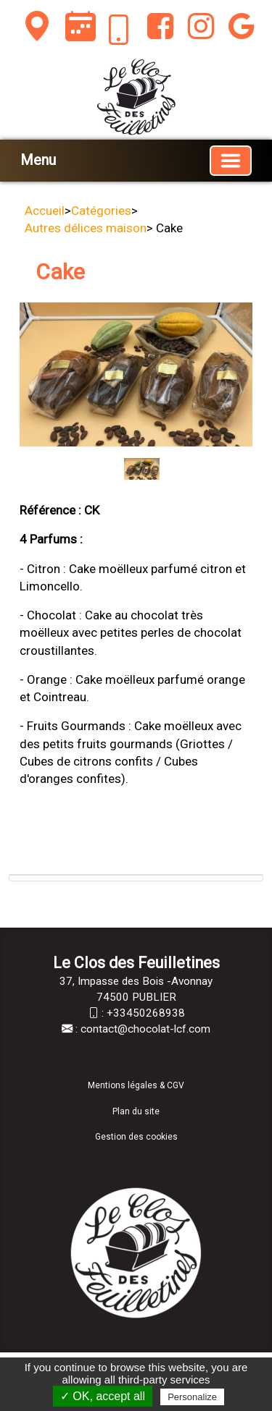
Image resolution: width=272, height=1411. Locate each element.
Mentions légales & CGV (136, 1085)
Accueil (45, 210)
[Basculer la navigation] (231, 160)
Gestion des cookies (136, 1137)
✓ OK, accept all (102, 1396)
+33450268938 (146, 1013)
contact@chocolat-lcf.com (145, 1028)
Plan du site (136, 1111)
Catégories (101, 210)
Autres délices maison (86, 228)
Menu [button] (38, 160)
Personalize (192, 1396)
